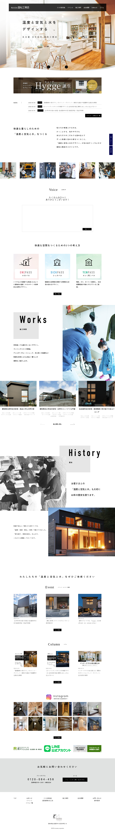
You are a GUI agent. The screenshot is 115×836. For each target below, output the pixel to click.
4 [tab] (61, 67)
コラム (102, 7)
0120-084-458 (41, 779)
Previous (43, 424)
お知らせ (94, 7)
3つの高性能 (61, 7)
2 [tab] (56, 67)
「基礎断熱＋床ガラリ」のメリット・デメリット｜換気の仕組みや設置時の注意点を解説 (67, 102)
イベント (70, 7)
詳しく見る (57, 294)
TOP (15, 798)
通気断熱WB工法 (47, 800)
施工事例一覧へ (57, 424)
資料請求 (111, 150)
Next (71, 424)
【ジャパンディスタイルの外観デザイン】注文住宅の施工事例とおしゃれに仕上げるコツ (67, 106)
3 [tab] (59, 67)
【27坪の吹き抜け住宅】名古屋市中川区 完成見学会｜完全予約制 (60, 110)
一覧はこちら (87, 229)
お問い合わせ (111, 140)
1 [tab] (53, 67)
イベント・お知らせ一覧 (93, 115)
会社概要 (86, 7)
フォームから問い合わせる (75, 780)
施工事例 (78, 7)
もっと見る (57, 630)
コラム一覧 (29, 803)
